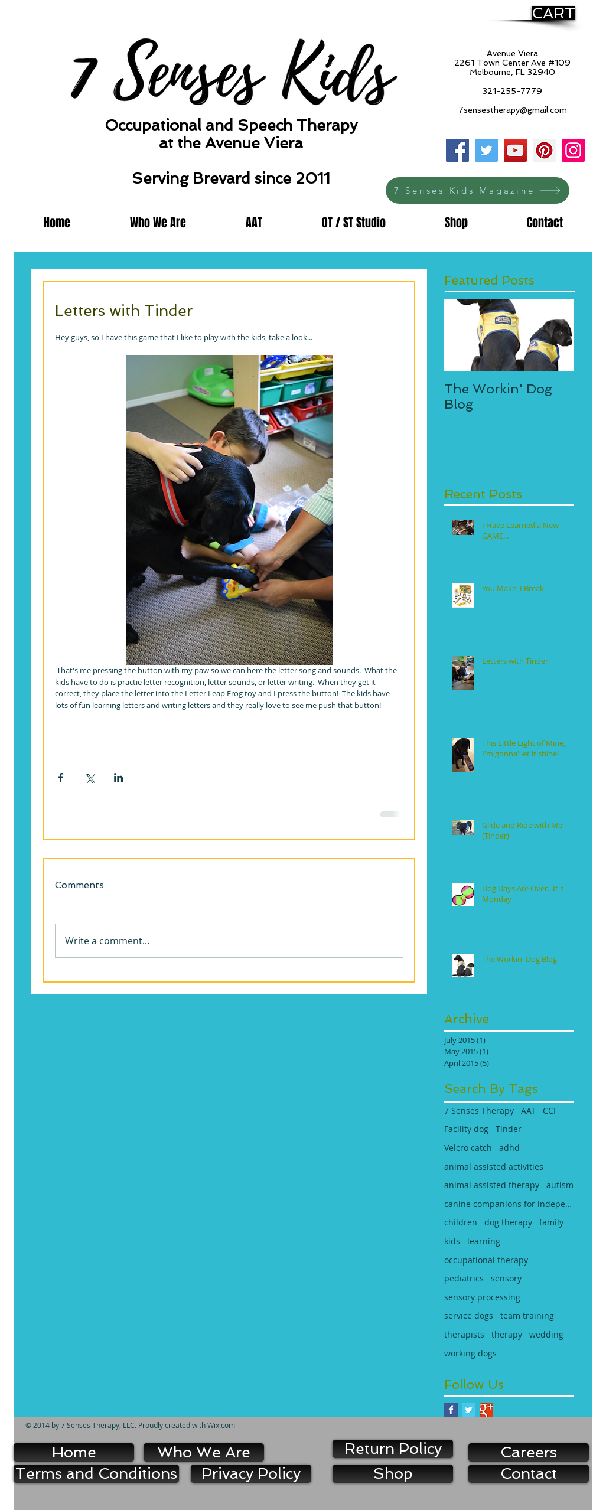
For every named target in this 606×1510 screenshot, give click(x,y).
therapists (464, 1334)
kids (452, 1241)
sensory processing (482, 1297)
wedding (546, 1334)
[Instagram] (573, 150)
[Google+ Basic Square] (486, 1410)
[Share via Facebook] (60, 777)
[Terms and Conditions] (96, 1474)
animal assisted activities (493, 1166)
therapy (506, 1334)
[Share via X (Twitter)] (89, 777)
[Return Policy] (393, 1449)
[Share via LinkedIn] (118, 777)
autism (560, 1185)
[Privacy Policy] (251, 1474)
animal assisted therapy (491, 1185)
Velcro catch (468, 1147)
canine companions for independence (509, 1203)
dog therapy (508, 1222)
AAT (528, 1110)
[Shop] (393, 1474)
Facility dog (466, 1128)
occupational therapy (486, 1260)
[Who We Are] (204, 1452)
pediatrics (464, 1278)
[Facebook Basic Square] (451, 1410)
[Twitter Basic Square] (468, 1410)
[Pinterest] (544, 150)
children (460, 1222)
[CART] (553, 13)
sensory (506, 1278)
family (551, 1222)
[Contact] (528, 1474)
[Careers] (528, 1452)
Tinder (509, 1128)
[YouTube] (515, 150)
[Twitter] (486, 150)
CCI (549, 1110)
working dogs (470, 1353)
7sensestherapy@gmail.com (512, 110)
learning (483, 1241)
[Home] (74, 1452)
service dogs (468, 1315)
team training (527, 1315)
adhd (509, 1147)
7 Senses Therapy (479, 1110)
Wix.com (221, 1425)
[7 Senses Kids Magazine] (477, 190)
